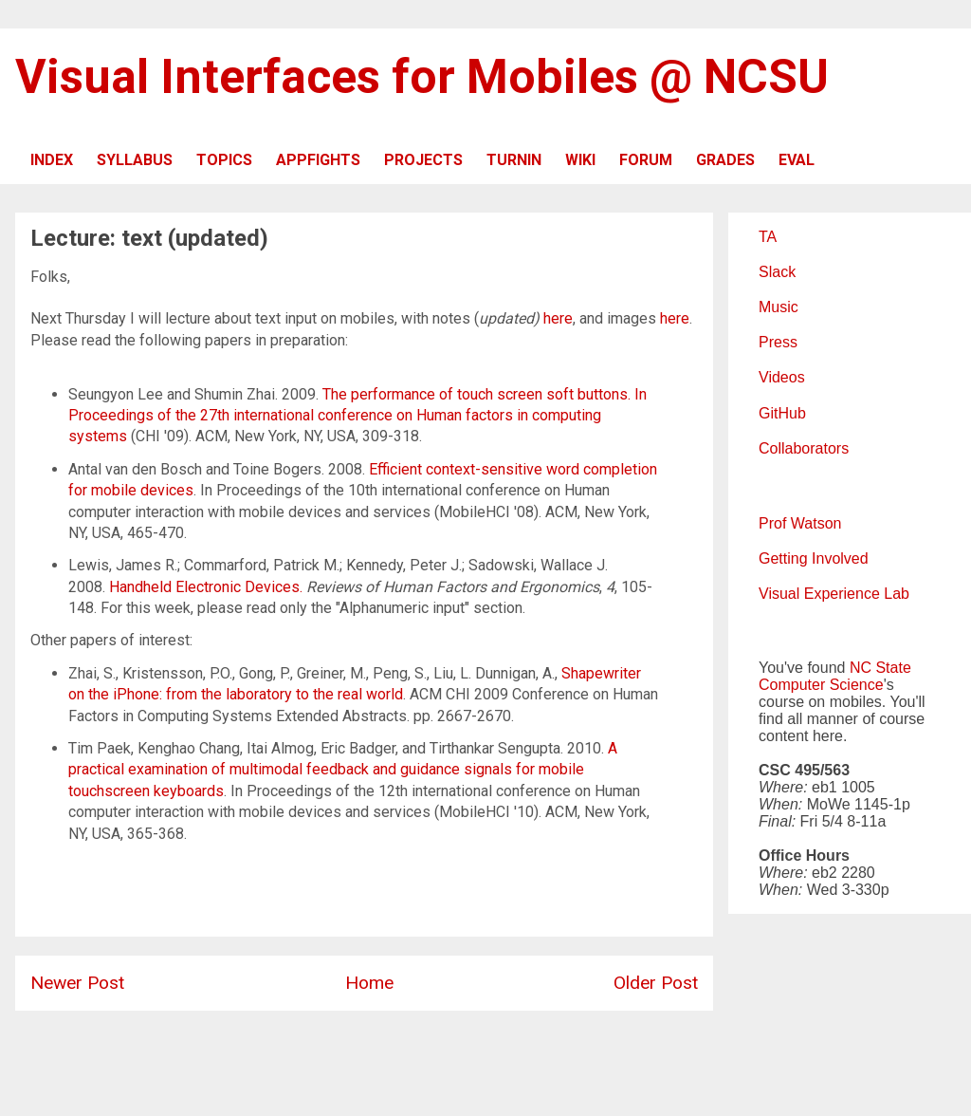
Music (778, 307)
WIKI (580, 160)
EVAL (797, 160)
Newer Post (77, 983)
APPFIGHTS (318, 160)
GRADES (725, 160)
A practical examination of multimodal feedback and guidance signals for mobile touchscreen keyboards (342, 769)
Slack (777, 272)
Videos (782, 377)
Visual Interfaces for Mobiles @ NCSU (422, 76)
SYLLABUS (135, 160)
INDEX (51, 160)
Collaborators (804, 448)
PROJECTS (423, 160)
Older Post (656, 983)
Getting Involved (814, 558)
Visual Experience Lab (834, 594)
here (558, 318)
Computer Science (821, 685)
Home (369, 983)
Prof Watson (800, 523)
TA (768, 237)
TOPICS (224, 160)
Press (778, 342)
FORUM (645, 160)
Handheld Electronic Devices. (205, 587)
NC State (880, 668)
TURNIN (513, 160)
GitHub (782, 413)
